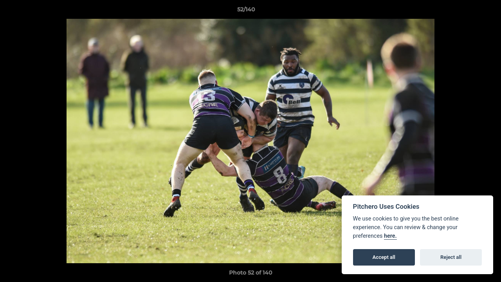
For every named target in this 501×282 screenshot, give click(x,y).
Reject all (450, 257)
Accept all (384, 257)
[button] (468, 11)
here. (390, 236)
